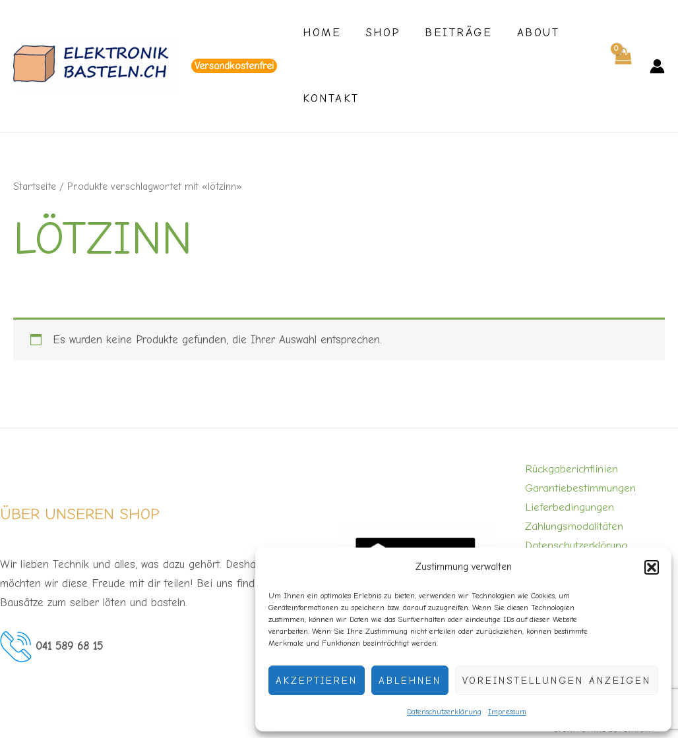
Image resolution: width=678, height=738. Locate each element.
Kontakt (329, 98)
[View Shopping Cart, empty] (622, 66)
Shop (379, 32)
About (529, 32)
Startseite (34, 186)
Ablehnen (410, 681)
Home (320, 32)
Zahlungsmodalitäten (574, 526)
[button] (651, 567)
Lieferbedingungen (569, 507)
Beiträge (452, 32)
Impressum (507, 711)
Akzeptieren (316, 681)
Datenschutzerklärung (444, 711)
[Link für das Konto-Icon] (657, 66)
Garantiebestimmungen (580, 488)
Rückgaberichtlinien (571, 469)
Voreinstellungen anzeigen (556, 681)
